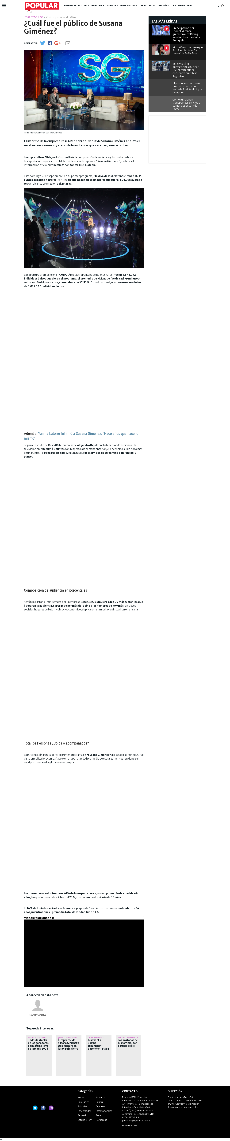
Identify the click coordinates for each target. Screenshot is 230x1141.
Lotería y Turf (167, 5)
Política (83, 5)
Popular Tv (83, 1102)
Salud (152, 5)
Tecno (143, 5)
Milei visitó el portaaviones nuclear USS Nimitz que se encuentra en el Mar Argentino (185, 70)
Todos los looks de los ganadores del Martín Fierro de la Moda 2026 (38, 1044)
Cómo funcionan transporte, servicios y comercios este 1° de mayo (186, 104)
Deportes (112, 5)
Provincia (70, 5)
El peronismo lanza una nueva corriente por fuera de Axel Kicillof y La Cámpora (187, 88)
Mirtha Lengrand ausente (131, 1037)
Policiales (97, 5)
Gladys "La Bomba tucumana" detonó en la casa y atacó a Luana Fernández (98, 1047)
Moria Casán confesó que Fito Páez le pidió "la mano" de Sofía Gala (187, 50)
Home (81, 1097)
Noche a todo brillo (39, 1037)
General (82, 1115)
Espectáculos (128, 5)
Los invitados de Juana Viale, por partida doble (128, 1043)
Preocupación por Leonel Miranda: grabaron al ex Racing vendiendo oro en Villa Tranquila (186, 34)
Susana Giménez (38, 1015)
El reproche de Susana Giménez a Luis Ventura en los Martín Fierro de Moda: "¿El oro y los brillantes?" (68, 1047)
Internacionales (104, 1111)
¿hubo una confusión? (69, 1037)
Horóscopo (184, 5)
